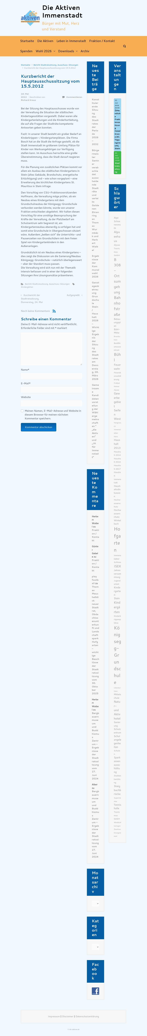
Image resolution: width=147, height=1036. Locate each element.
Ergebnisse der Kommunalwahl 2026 (95, 266)
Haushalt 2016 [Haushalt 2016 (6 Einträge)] (117, 460)
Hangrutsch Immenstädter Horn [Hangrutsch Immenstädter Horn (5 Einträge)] (117, 429)
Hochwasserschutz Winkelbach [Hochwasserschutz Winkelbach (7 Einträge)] (117, 517)
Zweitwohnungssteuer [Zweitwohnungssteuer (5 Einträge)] (117, 832)
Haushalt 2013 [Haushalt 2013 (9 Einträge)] (117, 443)
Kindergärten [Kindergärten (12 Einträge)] (117, 607)
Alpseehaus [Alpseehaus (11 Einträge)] (117, 236)
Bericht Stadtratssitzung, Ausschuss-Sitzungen (55, 65)
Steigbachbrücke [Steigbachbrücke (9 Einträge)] (117, 790)
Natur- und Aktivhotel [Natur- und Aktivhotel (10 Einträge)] (117, 710)
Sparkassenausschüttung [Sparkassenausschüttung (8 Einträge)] (117, 764)
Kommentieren (74, 97)
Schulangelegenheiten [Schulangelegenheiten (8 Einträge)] (117, 742)
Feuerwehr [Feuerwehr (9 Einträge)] (117, 366)
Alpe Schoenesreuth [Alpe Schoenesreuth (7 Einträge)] (117, 222)
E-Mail (25, 383)
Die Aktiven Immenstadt (62, 11)
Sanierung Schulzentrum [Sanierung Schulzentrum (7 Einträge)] (117, 727)
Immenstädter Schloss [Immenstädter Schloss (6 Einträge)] (117, 558)
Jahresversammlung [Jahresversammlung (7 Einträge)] (117, 573)
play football (95, 580)
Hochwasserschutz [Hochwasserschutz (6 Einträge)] (117, 503)
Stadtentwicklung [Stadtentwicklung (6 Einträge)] (117, 779)
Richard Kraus (28, 100)
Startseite (25, 65)
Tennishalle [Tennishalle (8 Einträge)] (117, 806)
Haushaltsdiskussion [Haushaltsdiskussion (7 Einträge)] (117, 491)
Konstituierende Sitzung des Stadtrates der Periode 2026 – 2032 (95, 122)
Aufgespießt (73, 295)
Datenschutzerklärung (87, 1016)
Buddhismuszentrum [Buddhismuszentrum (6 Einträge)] (117, 346)
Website (26, 397)
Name (25, 369)
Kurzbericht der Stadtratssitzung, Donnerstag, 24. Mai (32, 298)
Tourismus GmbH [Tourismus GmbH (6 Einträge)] (117, 815)
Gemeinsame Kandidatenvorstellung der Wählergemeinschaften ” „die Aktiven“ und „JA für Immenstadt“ (95, 421)
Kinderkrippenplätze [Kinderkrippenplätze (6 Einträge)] (117, 619)
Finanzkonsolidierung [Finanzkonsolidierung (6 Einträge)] (117, 376)
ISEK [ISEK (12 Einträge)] (117, 566)
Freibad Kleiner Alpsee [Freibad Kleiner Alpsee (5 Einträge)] (117, 386)
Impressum (54, 1016)
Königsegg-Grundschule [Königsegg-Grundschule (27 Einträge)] (117, 655)
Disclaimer (67, 1016)
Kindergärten (27, 287)
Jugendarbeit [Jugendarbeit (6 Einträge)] (117, 582)
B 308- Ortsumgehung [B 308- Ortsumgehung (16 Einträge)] (117, 276)
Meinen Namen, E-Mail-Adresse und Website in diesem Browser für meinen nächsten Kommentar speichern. (53, 414)
